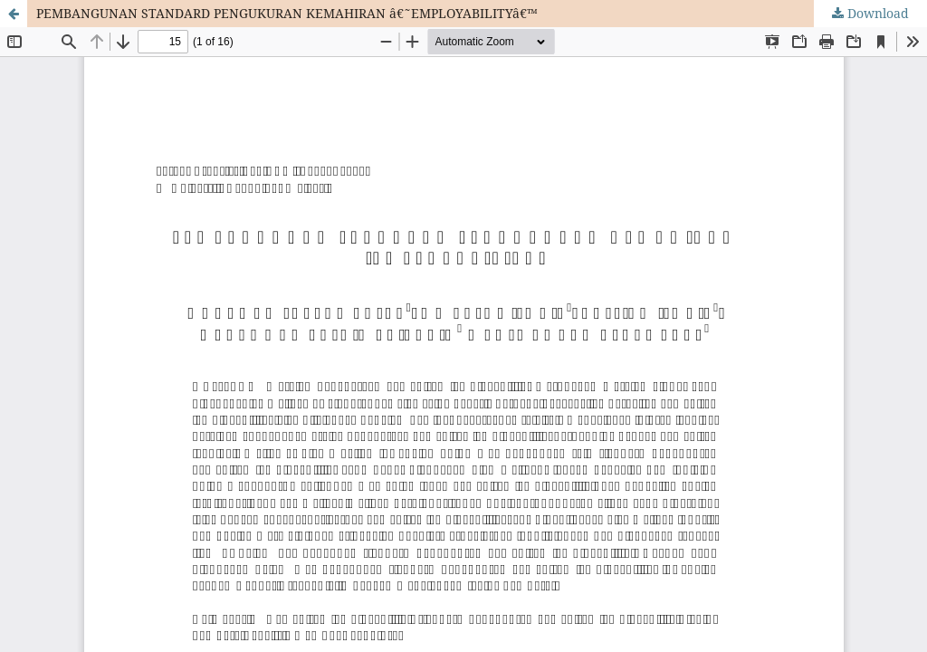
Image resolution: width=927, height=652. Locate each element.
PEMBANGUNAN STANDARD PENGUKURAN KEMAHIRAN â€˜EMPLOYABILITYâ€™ (287, 13)
